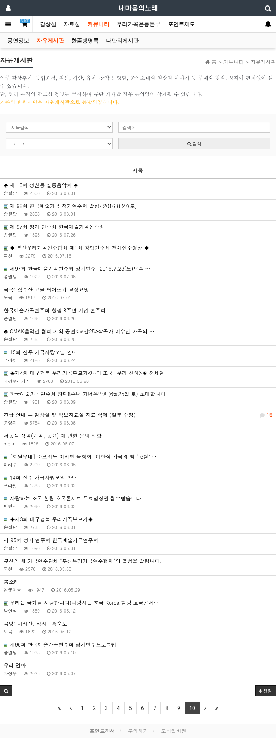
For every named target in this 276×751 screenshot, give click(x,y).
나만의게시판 (122, 40)
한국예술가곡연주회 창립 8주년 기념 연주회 (55, 310)
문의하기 (138, 731)
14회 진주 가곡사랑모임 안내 (40, 477)
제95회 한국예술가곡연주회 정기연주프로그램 (60, 644)
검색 (194, 143)
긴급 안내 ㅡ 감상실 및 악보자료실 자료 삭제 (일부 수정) (138, 415)
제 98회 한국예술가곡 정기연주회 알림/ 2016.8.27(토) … (74, 206)
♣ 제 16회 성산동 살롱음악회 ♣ (41, 185)
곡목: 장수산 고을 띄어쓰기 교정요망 (46, 289)
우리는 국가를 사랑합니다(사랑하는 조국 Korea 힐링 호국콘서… (81, 602)
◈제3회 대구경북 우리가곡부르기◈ (48, 519)
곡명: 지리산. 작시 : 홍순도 (35, 623)
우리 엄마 (15, 665)
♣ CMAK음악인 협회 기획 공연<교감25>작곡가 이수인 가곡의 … (79, 331)
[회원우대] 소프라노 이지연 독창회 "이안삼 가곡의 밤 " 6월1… (80, 456)
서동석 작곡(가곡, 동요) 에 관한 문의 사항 (53, 435)
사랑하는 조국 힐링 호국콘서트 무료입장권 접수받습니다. (73, 498)
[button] (6, 690)
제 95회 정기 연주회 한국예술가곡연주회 (51, 540)
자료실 (72, 24)
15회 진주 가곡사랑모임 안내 (40, 352)
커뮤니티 (98, 24)
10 (192, 708)
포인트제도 (181, 24)
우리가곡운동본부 (138, 24)
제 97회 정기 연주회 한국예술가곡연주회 (54, 226)
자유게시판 (50, 40)
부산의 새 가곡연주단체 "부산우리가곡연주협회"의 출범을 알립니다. (83, 561)
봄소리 (11, 581)
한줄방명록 (85, 40)
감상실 (48, 24)
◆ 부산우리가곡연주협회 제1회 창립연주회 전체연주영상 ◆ (76, 247)
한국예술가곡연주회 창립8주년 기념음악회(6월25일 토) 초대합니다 (85, 393)
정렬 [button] (265, 691)
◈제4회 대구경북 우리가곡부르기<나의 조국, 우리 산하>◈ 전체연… (87, 373)
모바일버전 (173, 731)
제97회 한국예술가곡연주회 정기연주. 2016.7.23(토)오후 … (77, 268)
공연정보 (18, 40)
